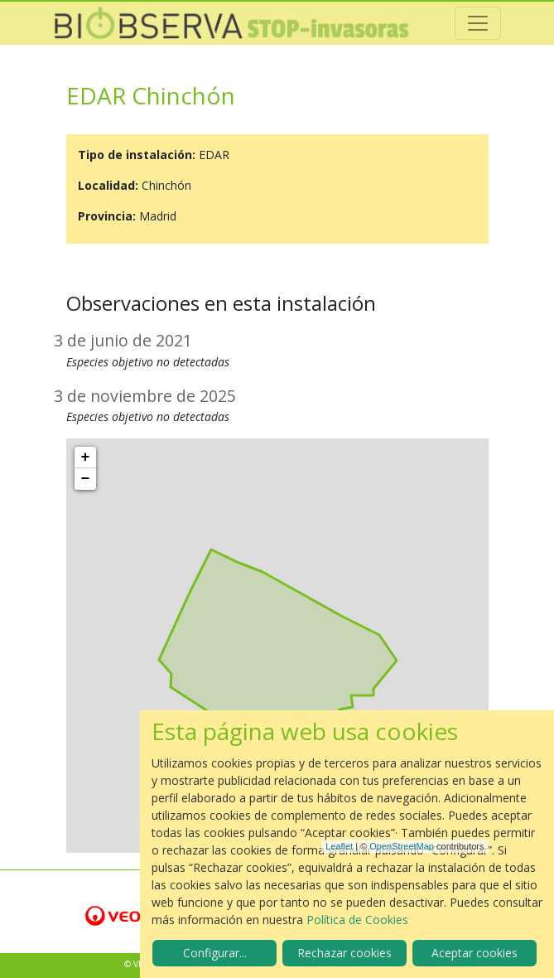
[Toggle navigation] (478, 23)
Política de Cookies (357, 919)
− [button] (85, 479)
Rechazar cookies (344, 953)
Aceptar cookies (474, 953)
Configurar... (215, 953)
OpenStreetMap (401, 846)
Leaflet (339, 846)
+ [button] (85, 457)
